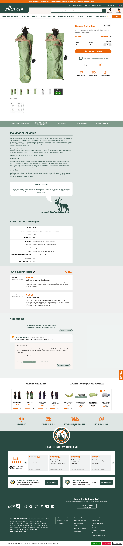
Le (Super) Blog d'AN (62, 520)
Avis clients (77, 531)
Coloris (91, 42)
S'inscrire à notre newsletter (87, 506)
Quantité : (108, 42)
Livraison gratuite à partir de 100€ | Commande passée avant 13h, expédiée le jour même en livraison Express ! (61, 1)
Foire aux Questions (80, 520)
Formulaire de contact (80, 518)
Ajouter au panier (94, 51)
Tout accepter (96, 543)
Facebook (30, 506)
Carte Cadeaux (96, 533)
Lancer (104, 11)
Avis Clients (61, 124)
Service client (21, 424)
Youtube (47, 506)
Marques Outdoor (97, 518)
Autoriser (58, 93)
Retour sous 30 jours (101, 424)
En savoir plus (51, 482)
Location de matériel (80, 528)
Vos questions (82, 124)
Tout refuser (107, 543)
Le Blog (14, 506)
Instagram (25, 506)
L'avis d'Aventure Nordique (20, 124)
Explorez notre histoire (18, 531)
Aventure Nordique (19, 518)
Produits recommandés (102, 124)
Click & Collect (78, 526)
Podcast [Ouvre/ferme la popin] (121, 375)
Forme (77, 42)
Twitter (42, 506)
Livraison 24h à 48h (93, 75)
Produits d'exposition (98, 530)
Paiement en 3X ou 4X (81, 75)
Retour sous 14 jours (105, 75)
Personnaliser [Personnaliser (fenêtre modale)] (117, 543)
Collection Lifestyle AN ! (99, 535)
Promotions (95, 520)
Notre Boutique (78, 523)
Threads (36, 506)
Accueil (14, 20)
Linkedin (53, 506)
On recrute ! (60, 523)
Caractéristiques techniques (41, 123)
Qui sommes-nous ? (62, 518)
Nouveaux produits (97, 523)
